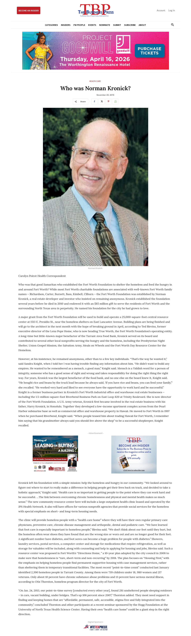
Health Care (95, 81)
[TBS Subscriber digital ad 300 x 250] (134, 454)
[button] (171, 25)
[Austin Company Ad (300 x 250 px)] (55, 454)
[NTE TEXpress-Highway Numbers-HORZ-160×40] (95, 627)
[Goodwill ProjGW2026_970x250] (95, 51)
